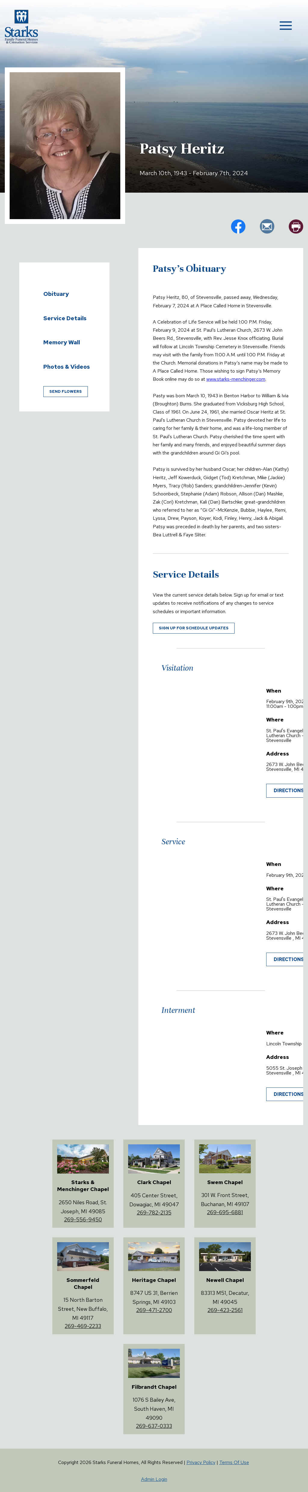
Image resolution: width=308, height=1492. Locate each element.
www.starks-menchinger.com (235, 379)
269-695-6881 (225, 1212)
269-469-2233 (83, 1326)
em (267, 226)
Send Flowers (65, 391)
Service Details (65, 318)
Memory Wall (61, 342)
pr (296, 226)
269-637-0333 (154, 1425)
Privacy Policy (200, 1462)
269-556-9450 (83, 1219)
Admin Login (154, 1479)
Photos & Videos (66, 367)
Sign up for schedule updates (194, 628)
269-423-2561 (225, 1310)
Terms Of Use (234, 1462)
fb (238, 226)
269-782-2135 (154, 1212)
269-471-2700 (154, 1310)
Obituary (56, 294)
